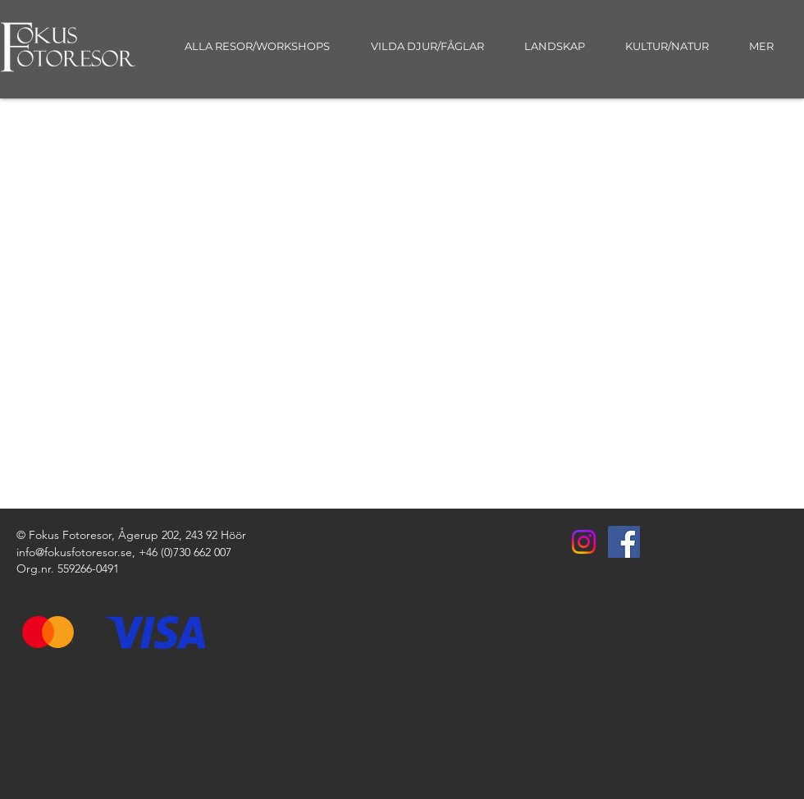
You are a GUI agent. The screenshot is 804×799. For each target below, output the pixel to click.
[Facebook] (624, 542)
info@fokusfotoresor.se (74, 552)
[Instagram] (584, 542)
